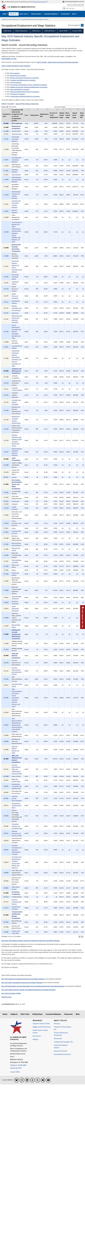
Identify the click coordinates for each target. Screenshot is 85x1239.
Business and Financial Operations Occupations (24, 78)
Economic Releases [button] (51, 14)
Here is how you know (39, 1)
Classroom (68, 1014)
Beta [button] (74, 14)
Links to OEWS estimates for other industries (15, 66)
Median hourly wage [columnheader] (61, 115)
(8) (62, 160)
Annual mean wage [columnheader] (74, 115)
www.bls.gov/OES (15, 1068)
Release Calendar (72, 5)
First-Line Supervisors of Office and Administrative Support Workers (17, 769)
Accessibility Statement (62, 1054)
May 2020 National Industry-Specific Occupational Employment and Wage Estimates (28, 990)
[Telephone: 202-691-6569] (20, 1065)
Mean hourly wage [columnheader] (68, 115)
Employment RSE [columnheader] (44, 115)
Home (5, 1014)
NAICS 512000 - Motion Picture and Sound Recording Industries (57, 62)
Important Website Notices (61, 1046)
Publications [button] (36, 14)
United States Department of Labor (73, 2)
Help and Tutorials (60, 1051)
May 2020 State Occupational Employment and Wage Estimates (21, 982)
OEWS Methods (49, 31)
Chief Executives (17, 134)
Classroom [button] (65, 14)
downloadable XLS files (9, 58)
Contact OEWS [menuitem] (77, 31)
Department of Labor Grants (40, 1031)
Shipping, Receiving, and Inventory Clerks (17, 833)
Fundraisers (15, 313)
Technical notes (6, 997)
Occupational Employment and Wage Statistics (34, 19)
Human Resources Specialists (15, 296)
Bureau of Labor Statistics (10, 19)
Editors (14, 570)
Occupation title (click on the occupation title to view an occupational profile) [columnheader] (17, 115)
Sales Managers (16, 174)
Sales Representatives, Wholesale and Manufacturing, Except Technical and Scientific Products (17, 724)
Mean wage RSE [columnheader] (82, 115)
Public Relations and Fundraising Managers (16, 179)
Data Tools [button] (24, 14)
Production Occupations (17, 94)
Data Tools (25, 1014)
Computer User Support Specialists (16, 402)
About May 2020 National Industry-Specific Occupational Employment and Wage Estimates (30, 940)
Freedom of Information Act (62, 1028)
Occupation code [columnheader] (6, 115)
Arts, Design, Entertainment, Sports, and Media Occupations (28, 85)
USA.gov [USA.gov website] (35, 1039)
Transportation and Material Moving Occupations (25, 96)
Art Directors (16, 501)
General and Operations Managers (15, 139)
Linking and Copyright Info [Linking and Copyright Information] (63, 1042)
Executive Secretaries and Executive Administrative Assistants (16, 849)
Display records (8, 107)
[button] (79, 936)
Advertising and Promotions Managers (16, 160)
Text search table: (69, 107)
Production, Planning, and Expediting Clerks (17, 826)
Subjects (14, 1014)
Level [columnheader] (26, 115)
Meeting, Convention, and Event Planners (17, 308)
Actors (14, 528)
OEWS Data (35, 31)
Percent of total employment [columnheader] (54, 115)
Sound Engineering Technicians (15, 608)
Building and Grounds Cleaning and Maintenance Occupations (29, 87)
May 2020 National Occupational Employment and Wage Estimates (22, 979)
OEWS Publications (21, 31)
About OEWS (63, 31)
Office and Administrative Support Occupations (24, 92)
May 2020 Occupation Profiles (11, 993)
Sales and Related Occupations (19, 89)
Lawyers (14, 477)
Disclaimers (58, 1038)
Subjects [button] (13, 14)
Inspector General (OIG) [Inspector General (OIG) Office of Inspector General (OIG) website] (41, 1023)
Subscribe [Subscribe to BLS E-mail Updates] (81, 5)
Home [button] (4, 14)
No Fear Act (37, 1036)
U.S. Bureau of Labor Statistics (21, 7)
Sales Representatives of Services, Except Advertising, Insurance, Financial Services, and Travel (17, 697)
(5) (62, 134)
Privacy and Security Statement (61, 1034)
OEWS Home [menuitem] (7, 31)
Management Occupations (18, 75)
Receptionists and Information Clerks (16, 805)
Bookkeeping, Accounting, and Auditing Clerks (17, 786)
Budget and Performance (42, 1027)
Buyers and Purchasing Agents (15, 277)
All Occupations (15, 73)
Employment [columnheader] (34, 115)
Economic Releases (53, 1014)
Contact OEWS (15, 1072)
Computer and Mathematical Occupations (23, 80)
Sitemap (57, 1023)
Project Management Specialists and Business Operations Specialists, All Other (16, 331)
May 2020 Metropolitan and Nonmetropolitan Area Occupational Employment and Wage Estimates (32, 986)
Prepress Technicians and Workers (16, 902)
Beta (78, 1014)
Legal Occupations (16, 82)
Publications (37, 1014)
